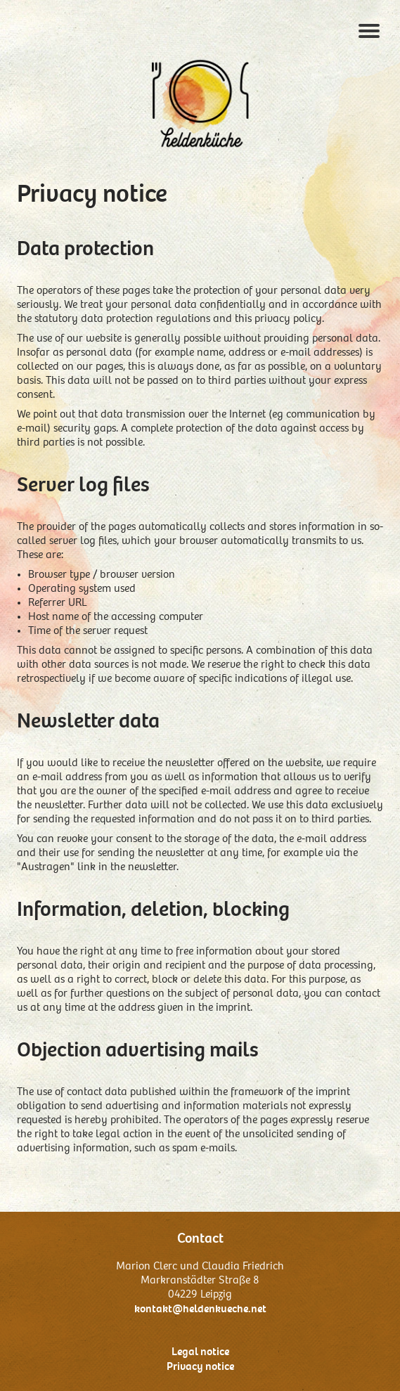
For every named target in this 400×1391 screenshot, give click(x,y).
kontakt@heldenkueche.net (200, 1309)
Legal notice (200, 1352)
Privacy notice (200, 1366)
